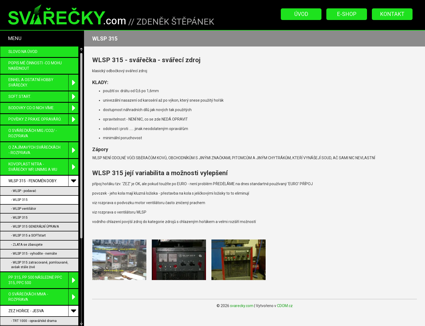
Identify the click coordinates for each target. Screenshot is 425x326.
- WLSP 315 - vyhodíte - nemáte (34, 198)
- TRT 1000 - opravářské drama (34, 265)
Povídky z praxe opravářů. (43, 64)
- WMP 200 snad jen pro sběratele (36, 292)
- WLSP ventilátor (23, 153)
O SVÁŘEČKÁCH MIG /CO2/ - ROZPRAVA (32, 78)
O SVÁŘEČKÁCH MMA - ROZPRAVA (43, 242)
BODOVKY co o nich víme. (43, 52)
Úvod (301, 14)
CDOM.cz (285, 306)
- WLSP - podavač (23, 135)
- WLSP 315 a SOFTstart (28, 180)
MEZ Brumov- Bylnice (43, 303)
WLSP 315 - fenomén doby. (43, 125)
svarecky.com (241, 306)
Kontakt (392, 14)
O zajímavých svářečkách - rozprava (43, 95)
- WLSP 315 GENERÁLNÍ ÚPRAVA (35, 171)
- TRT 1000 (19, 274)
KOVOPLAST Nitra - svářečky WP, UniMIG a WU (43, 111)
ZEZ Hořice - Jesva (43, 255)
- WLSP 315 (19, 144)
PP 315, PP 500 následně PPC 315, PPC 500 (43, 225)
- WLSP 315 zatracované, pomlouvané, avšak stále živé (39, 209)
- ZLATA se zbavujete (27, 189)
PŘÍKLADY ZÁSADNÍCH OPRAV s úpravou (43, 317)
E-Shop (346, 14)
